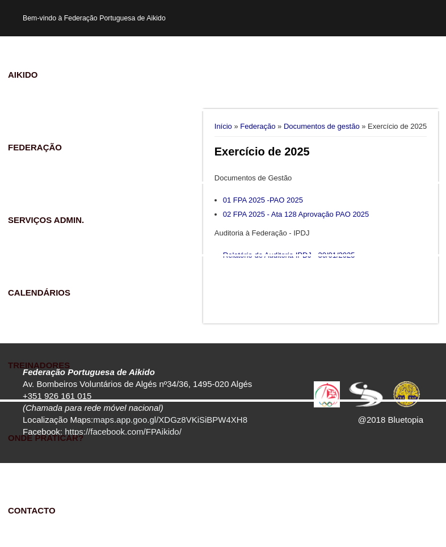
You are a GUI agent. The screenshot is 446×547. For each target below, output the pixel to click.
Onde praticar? (45, 438)
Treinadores (39, 365)
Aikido (23, 74)
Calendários (39, 292)
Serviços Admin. (46, 220)
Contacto (32, 510)
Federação (35, 147)
